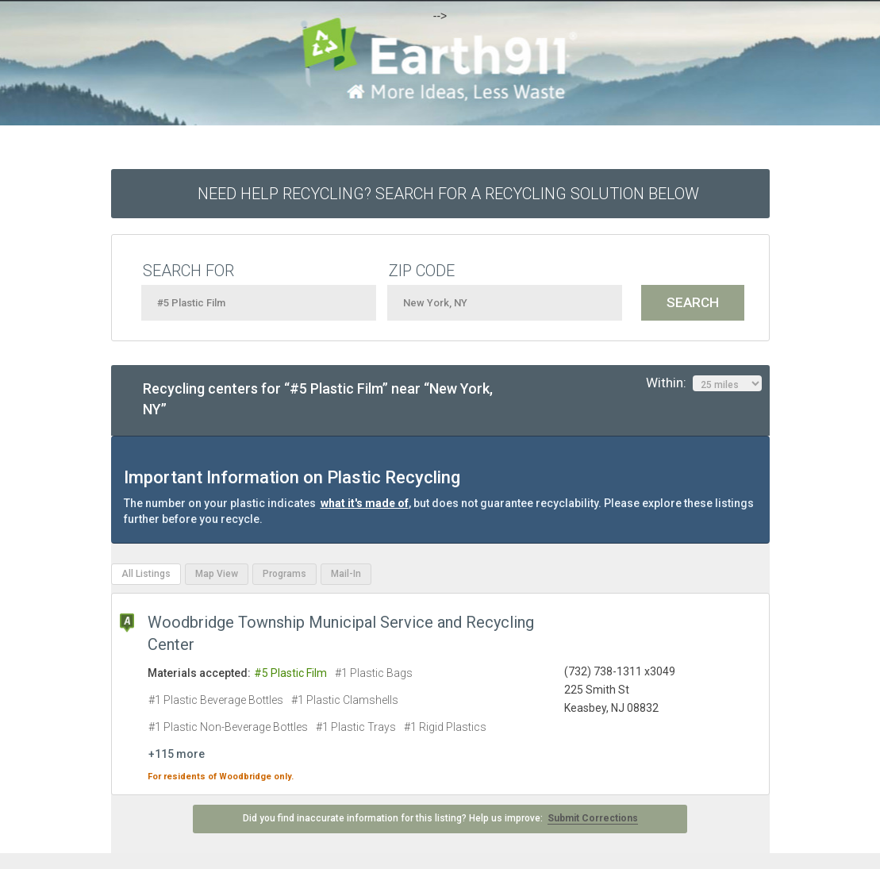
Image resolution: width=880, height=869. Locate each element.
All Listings (146, 573)
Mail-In (346, 573)
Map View (216, 573)
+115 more (176, 754)
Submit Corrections (593, 818)
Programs (284, 573)
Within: (704, 383)
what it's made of (365, 503)
